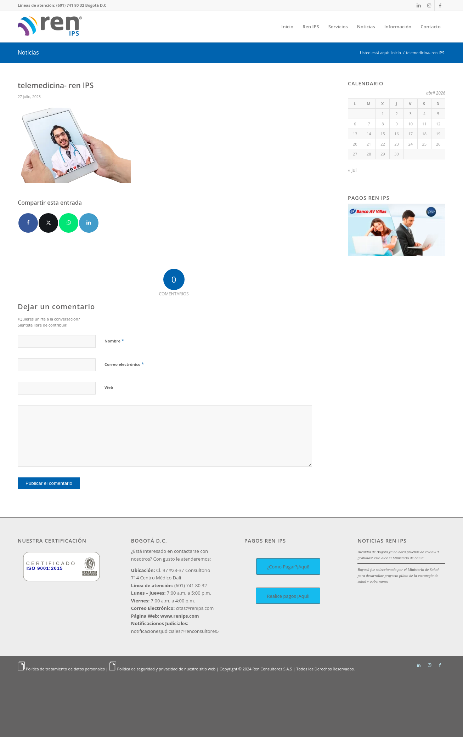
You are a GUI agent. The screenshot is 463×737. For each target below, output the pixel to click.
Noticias (28, 52)
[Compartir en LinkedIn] (88, 223)
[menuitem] (287, 26)
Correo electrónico (124, 364)
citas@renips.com (172, 608)
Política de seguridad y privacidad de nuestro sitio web (166, 668)
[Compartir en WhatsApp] (68, 223)
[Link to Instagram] (429, 5)
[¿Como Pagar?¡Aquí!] (288, 566)
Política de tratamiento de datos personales (65, 668)
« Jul (352, 170)
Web (109, 387)
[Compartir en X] (48, 223)
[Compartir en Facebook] (28, 223)
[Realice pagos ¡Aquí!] (288, 596)
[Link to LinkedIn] (418, 5)
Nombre (114, 341)
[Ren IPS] (52, 26)
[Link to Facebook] (440, 5)
